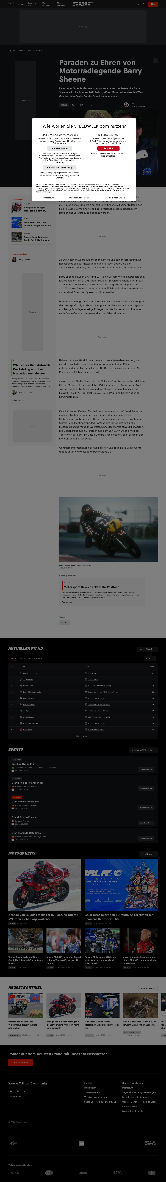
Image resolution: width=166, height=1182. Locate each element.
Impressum (48, 198)
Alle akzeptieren (59, 148)
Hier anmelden (108, 156)
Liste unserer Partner (109, 190)
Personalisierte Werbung (60, 167)
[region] (84, 159)
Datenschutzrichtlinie (79, 198)
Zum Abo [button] (108, 148)
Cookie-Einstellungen (115, 198)
